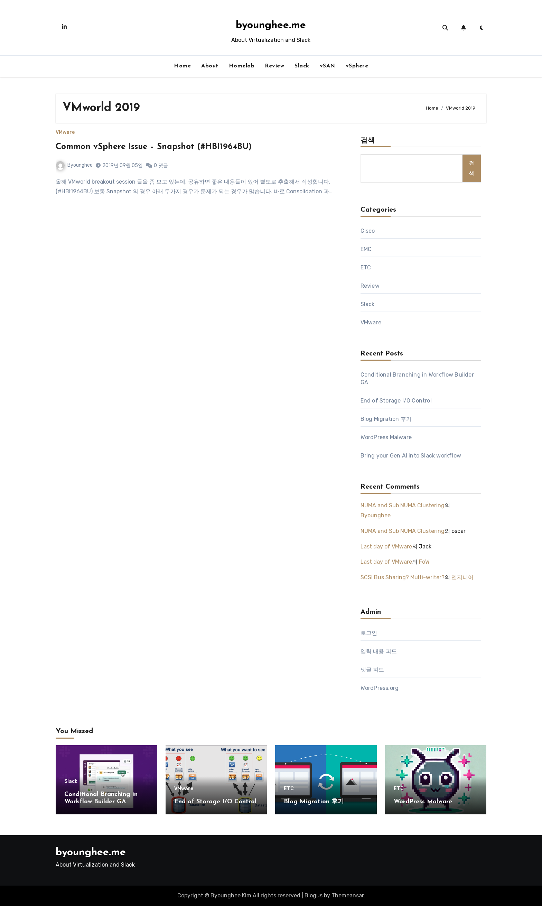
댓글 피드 (372, 669)
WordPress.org (380, 688)
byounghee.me (271, 25)
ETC (366, 267)
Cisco (368, 231)
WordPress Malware (386, 437)
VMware (65, 132)
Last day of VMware (386, 546)
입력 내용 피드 (379, 651)
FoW (424, 561)
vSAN (327, 66)
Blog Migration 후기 (386, 419)
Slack (302, 66)
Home (182, 66)
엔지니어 (462, 577)
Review (274, 66)
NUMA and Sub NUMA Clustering (403, 505)
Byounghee (74, 165)
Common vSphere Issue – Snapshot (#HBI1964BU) (154, 147)
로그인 (369, 633)
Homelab (242, 66)
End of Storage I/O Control (396, 400)
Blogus (314, 895)
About (209, 66)
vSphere (357, 66)
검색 (368, 140)
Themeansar (347, 895)
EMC (366, 249)
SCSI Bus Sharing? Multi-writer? (403, 577)
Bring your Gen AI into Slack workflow (411, 455)
